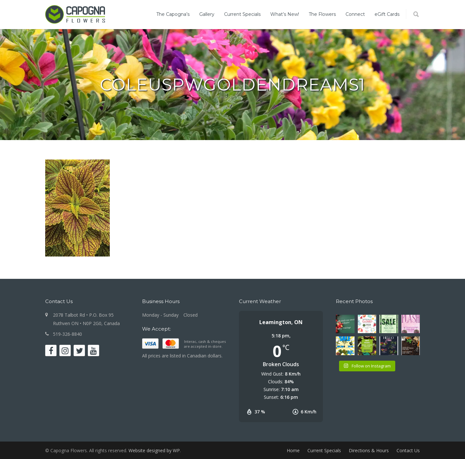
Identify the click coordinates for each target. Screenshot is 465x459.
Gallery (206, 14)
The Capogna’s (173, 14)
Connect (355, 14)
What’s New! (284, 14)
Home (293, 450)
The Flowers (322, 14)
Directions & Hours (369, 450)
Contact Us (408, 450)
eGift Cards (387, 14)
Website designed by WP (154, 450)
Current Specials (242, 14)
